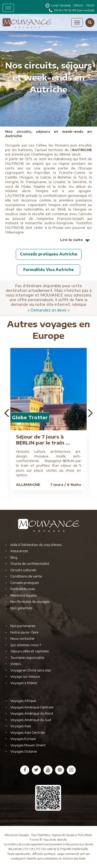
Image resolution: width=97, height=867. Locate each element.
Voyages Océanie (23, 751)
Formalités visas (22, 589)
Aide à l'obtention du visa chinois (36, 545)
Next (90, 412)
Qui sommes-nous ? (25, 645)
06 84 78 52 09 (65, 10)
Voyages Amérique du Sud (30, 720)
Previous (6, 412)
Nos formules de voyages (29, 602)
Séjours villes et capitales (29, 651)
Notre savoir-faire (24, 632)
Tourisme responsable (27, 658)
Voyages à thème (23, 683)
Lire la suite (76, 242)
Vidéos (15, 664)
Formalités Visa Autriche (48, 269)
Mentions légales (23, 595)
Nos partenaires (22, 626)
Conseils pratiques (24, 583)
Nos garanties (21, 608)
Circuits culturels (23, 570)
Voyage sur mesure (25, 676)
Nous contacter (22, 639)
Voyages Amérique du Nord (31, 713)
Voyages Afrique (23, 701)
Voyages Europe (23, 739)
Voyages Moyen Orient (28, 745)
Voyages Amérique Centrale (31, 707)
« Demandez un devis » (48, 310)
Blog (13, 557)
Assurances (19, 551)
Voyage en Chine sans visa (30, 670)
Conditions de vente (26, 576)
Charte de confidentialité (29, 564)
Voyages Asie (20, 726)
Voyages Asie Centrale (27, 733)
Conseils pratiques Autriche (48, 254)
